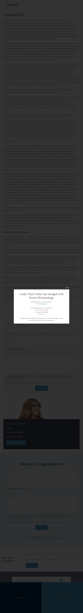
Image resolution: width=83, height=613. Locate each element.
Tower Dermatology (41, 304)
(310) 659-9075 (42, 314)
